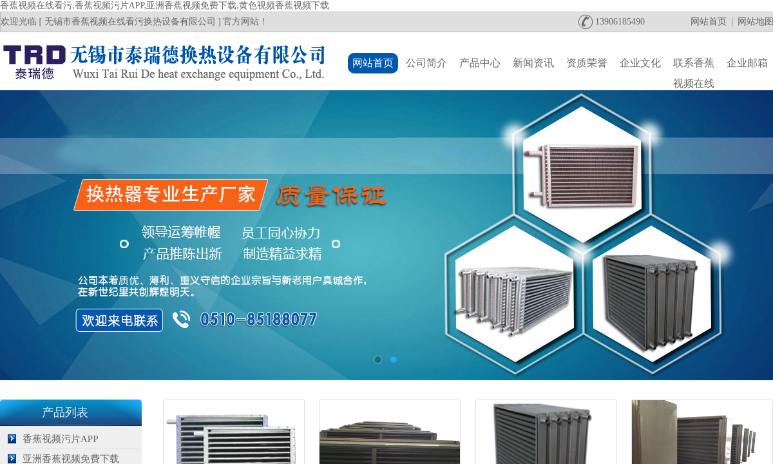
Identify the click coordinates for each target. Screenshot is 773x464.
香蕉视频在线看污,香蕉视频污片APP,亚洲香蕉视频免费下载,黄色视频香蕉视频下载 (164, 5)
